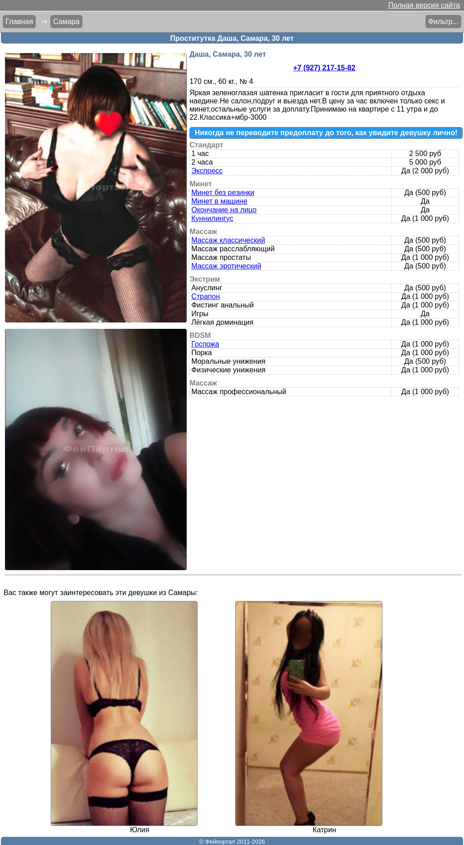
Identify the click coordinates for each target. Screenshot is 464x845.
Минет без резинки (222, 192)
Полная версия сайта (424, 5)
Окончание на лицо (223, 210)
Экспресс (206, 171)
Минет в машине (219, 201)
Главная (19, 21)
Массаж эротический (226, 266)
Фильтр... (443, 21)
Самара (66, 21)
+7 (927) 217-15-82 (324, 68)
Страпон (205, 296)
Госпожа (205, 344)
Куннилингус (212, 218)
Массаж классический (228, 240)
